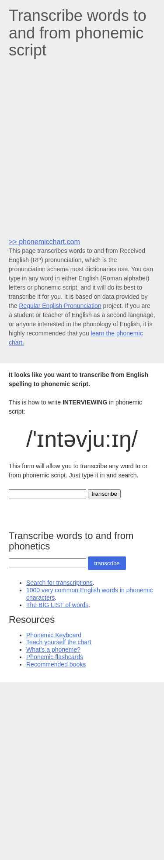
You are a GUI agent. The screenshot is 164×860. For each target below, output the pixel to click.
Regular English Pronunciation (60, 305)
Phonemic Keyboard (53, 635)
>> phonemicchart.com (44, 241)
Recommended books (56, 664)
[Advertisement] (82, 147)
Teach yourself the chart (58, 642)
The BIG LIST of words (57, 604)
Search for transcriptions (59, 582)
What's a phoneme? (53, 649)
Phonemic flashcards (54, 656)
